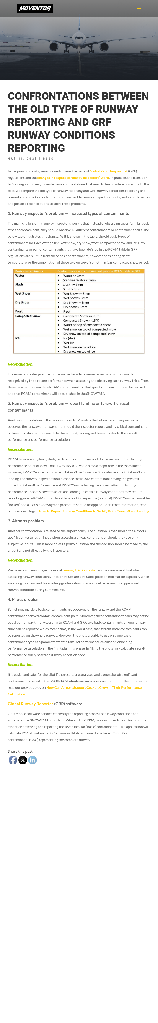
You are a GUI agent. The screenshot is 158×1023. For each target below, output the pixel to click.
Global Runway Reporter (30, 703)
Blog (48, 159)
